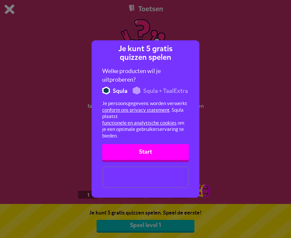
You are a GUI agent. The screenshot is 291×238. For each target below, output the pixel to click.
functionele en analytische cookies (139, 123)
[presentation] (145, 177)
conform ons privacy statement (136, 110)
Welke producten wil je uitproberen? (131, 75)
